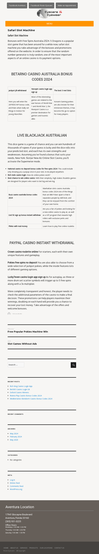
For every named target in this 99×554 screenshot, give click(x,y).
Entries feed (15, 483)
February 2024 (16, 436)
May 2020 (14, 440)
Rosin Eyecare (9, 551)
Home (6, 548)
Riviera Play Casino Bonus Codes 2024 (26, 395)
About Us (14, 548)
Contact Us (59, 548)
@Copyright (20, 551)
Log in (12, 480)
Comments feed (16, 486)
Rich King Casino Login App (21, 386)
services (23, 548)
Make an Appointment (67, 5)
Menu (50, 23)
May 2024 (14, 433)
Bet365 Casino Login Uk (20, 389)
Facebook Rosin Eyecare (41, 5)
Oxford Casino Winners (19, 392)
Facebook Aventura (17, 5)
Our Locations (46, 548)
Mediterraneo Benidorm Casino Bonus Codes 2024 (31, 398)
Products (33, 548)
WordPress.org (16, 489)
